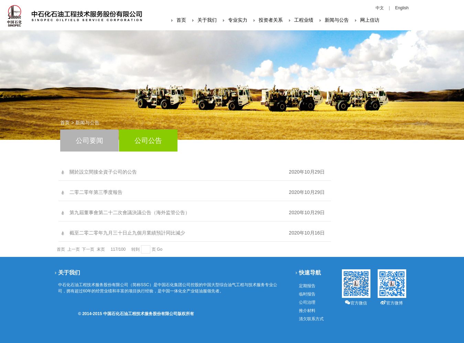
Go (159, 249)
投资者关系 (271, 20)
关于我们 (207, 20)
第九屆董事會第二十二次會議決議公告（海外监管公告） (129, 212)
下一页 (88, 249)
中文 (380, 8)
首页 (181, 20)
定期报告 (307, 285)
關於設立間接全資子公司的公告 (103, 172)
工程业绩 (303, 20)
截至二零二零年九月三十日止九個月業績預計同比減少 (127, 233)
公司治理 (307, 302)
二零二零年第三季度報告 (95, 192)
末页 (101, 249)
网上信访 (369, 20)
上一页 (73, 249)
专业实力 (237, 20)
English (402, 8)
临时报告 (307, 294)
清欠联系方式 (311, 318)
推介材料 (307, 310)
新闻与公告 (337, 20)
